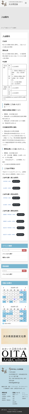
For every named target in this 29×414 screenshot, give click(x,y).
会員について (25, 396)
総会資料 (14, 402)
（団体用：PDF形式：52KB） (9, 214)
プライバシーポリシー (13, 409)
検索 (24, 250)
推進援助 (4, 398)
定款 (13, 400)
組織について (15, 394)
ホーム (23, 393)
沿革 (13, 398)
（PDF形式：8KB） (6, 181)
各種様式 (24, 398)
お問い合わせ (4, 409)
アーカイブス (25, 394)
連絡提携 (4, 394)
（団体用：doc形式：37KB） (9, 221)
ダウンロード (16, 181)
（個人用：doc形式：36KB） (9, 234)
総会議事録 (15, 403)
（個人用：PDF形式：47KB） (9, 227)
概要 (13, 396)
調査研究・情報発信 (6, 400)
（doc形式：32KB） (7, 188)
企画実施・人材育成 (6, 396)
